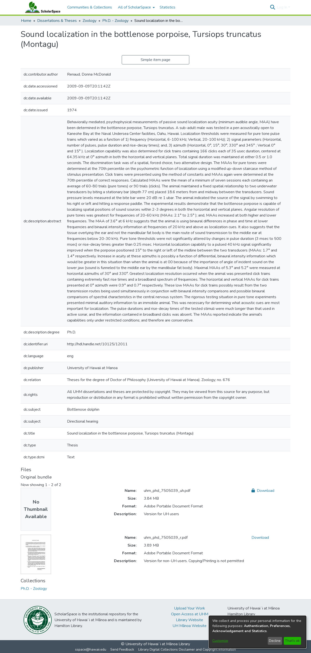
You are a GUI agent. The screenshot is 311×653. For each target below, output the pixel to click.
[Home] (41, 7)
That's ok (292, 640)
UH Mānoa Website (190, 625)
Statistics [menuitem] (167, 7)
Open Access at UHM (189, 614)
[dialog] (257, 632)
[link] (34, 588)
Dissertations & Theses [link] (57, 20)
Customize (220, 640)
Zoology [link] (89, 20)
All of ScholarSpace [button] (134, 7)
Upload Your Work (189, 608)
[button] (272, 7)
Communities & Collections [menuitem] (89, 7)
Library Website (189, 620)
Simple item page (155, 59)
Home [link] (26, 20)
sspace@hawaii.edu (90, 649)
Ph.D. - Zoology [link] (115, 20)
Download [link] (262, 490)
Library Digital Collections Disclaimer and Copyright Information (187, 649)
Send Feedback (122, 649)
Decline (275, 640)
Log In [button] (282, 7)
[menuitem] (136, 7)
